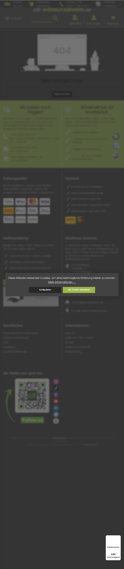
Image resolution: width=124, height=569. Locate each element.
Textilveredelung (15, 238)
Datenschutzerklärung (15, 337)
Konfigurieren (45, 290)
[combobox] (41, 18)
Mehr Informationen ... (62, 282)
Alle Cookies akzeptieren (79, 290)
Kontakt (69, 342)
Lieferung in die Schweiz (79, 337)
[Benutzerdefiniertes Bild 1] (116, 136)
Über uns (70, 333)
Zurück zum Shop (62, 94)
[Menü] (14, 18)
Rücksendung (73, 351)
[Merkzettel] (75, 18)
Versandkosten (58, 438)
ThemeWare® (90, 445)
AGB (5, 342)
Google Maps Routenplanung (89, 310)
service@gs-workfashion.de (87, 302)
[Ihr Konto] (94, 18)
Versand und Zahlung (77, 346)
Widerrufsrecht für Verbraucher (20, 333)
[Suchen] (55, 18)
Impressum (9, 346)
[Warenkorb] (112, 18)
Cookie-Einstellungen (15, 351)
